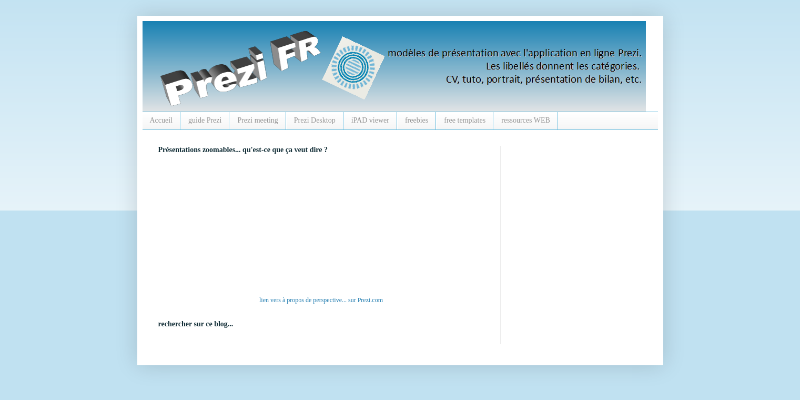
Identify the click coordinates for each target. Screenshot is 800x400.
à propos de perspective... (314, 300)
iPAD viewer (370, 120)
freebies (416, 120)
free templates (464, 120)
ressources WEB (525, 120)
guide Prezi (204, 120)
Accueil (161, 120)
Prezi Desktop (315, 120)
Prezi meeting (257, 120)
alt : (303, 227)
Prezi (364, 300)
